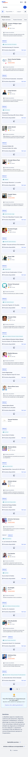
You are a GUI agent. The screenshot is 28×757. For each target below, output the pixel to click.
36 (17, 689)
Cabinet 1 (4, 40)
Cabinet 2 (10, 535)
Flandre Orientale (17, 19)
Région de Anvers (6, 19)
